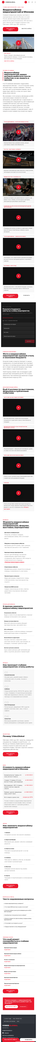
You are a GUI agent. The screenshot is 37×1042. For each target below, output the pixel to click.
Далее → (29, 341)
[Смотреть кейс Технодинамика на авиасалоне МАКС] (18, 247)
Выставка (6, 332)
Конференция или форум (10, 324)
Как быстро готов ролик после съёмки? (15, 915)
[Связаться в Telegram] (32, 2)
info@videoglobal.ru (7, 1030)
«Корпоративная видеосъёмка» (14, 562)
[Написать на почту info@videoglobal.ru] (29, 2)
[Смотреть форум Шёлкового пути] (18, 438)
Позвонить (26, 295)
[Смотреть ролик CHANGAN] (18, 217)
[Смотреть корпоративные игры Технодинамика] (18, 132)
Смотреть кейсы (27, 28)
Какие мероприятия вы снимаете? (14, 903)
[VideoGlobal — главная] (8, 2)
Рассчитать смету (10, 29)
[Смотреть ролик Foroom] (18, 493)
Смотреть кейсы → (9, 61)
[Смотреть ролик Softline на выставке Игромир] (18, 408)
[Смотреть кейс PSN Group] (18, 43)
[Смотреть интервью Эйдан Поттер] (18, 187)
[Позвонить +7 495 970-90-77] (26, 2)
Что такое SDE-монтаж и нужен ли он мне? (16, 907)
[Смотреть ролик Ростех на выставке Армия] (18, 159)
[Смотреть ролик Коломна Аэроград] (18, 276)
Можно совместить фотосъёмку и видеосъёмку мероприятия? (17, 919)
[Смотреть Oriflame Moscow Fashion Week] (18, 465)
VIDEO (10, 1025)
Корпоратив (6, 328)
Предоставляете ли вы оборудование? (15, 926)
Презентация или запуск (9, 336)
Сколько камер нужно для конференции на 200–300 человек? (18, 911)
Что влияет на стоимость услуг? (14, 923)
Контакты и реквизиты (8, 1035)
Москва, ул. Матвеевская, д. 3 (9, 1037)
